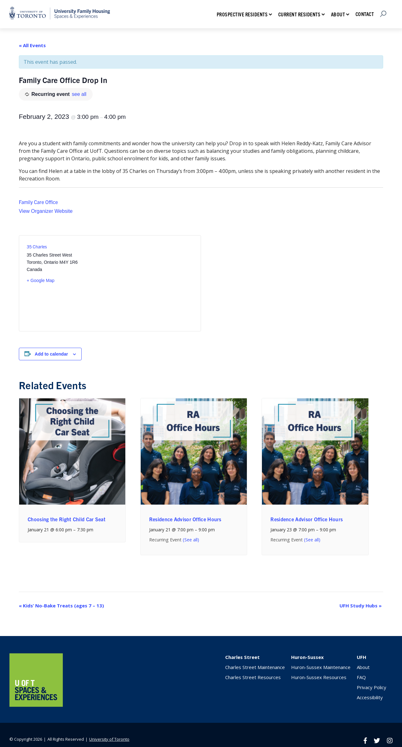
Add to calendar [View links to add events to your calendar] (51, 354)
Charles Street (242, 657)
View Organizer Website (46, 211)
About (338, 14)
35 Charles (37, 246)
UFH (361, 657)
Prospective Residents (242, 14)
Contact (365, 14)
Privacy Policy (371, 687)
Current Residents (299, 14)
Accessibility (370, 697)
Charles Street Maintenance (255, 667)
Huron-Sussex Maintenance (320, 667)
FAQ (361, 677)
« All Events (32, 45)
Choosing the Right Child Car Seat (67, 519)
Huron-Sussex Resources (318, 677)
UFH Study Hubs (361, 605)
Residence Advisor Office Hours (185, 519)
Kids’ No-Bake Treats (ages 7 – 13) (61, 605)
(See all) (191, 540)
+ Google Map (40, 280)
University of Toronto (109, 739)
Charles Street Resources (253, 677)
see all (79, 94)
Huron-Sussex (307, 657)
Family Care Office (38, 202)
